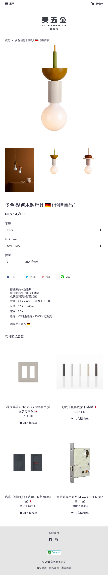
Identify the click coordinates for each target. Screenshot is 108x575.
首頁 (7, 40)
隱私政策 (54, 567)
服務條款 (42, 567)
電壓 (8, 223)
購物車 (97, 4)
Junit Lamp (11, 239)
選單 (9, 4)
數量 (8, 255)
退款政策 (66, 567)
